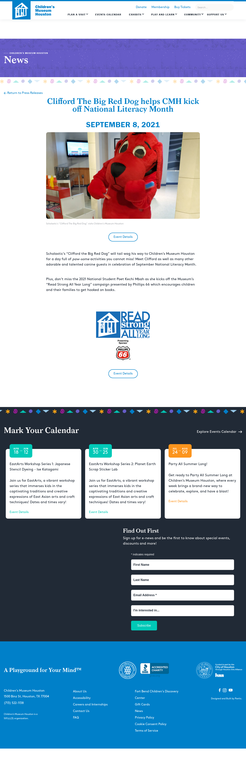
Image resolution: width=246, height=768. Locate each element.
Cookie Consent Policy (150, 724)
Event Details (123, 237)
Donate (141, 7)
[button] (78, 16)
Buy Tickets (182, 7)
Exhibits (135, 14)
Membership (160, 7)
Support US (215, 14)
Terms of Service (146, 730)
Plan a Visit (77, 14)
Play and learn (163, 14)
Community (192, 14)
